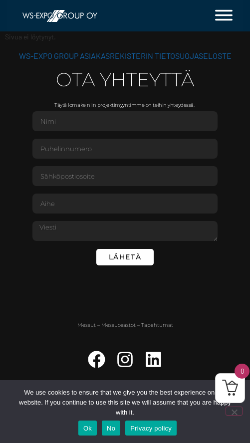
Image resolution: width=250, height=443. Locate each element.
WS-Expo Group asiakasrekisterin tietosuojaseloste (125, 55)
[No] (234, 411)
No (111, 428)
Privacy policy (151, 428)
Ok (87, 428)
